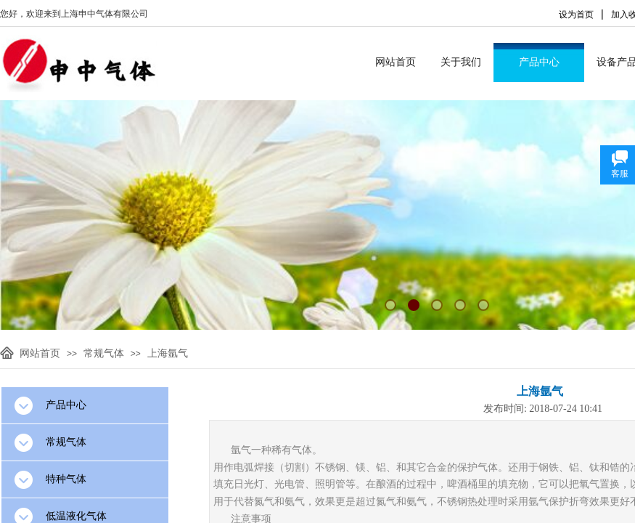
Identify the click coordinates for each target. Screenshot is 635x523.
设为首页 (576, 14)
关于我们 (461, 62)
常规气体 (103, 353)
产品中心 (539, 62)
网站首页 (395, 62)
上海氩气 (167, 353)
